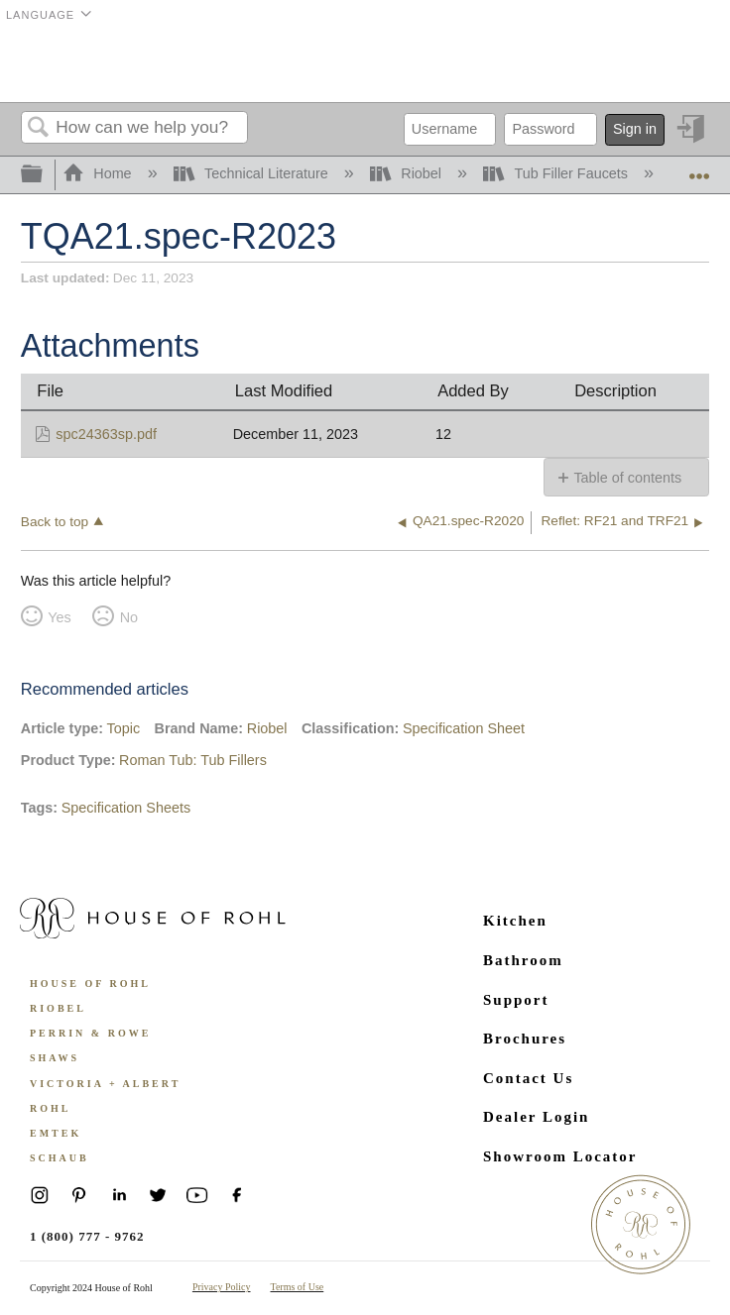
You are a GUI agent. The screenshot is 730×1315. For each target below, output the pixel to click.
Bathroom (523, 960)
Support (516, 1000)
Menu (684, 64)
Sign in (635, 129)
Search (39, 128)
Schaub (59, 1157)
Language (40, 15)
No (129, 617)
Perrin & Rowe (90, 1033)
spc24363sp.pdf (106, 434)
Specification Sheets (125, 808)
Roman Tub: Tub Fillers (193, 760)
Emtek (55, 1133)
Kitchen (515, 921)
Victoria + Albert (105, 1083)
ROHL (50, 1108)
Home (99, 173)
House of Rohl (90, 983)
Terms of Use (297, 1286)
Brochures (524, 1038)
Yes (59, 617)
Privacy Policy (221, 1286)
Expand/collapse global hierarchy (45, 175)
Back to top (54, 521)
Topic (124, 728)
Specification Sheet (464, 728)
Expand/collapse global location (699, 169)
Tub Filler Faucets (557, 173)
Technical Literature (253, 173)
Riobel (407, 173)
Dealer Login (536, 1117)
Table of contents (627, 478)
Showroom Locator (560, 1156)
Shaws (54, 1057)
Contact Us (528, 1078)
